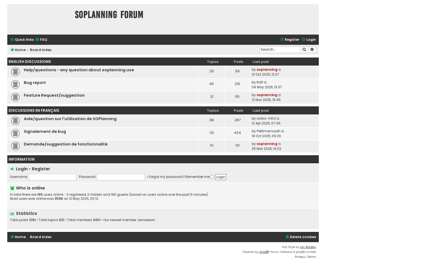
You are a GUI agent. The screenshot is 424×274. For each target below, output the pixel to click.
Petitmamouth (268, 131)
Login (22, 169)
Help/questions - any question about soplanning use (79, 70)
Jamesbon (146, 220)
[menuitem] (41, 39)
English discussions (30, 61)
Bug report (35, 82)
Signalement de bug (45, 131)
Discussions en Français (34, 110)
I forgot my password (165, 176)
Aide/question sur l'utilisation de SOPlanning (70, 118)
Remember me (199, 176)
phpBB (263, 252)
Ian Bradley (308, 247)
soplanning (267, 69)
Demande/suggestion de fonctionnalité (66, 144)
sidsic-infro (266, 118)
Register (41, 169)
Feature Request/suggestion (54, 95)
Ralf (260, 82)
